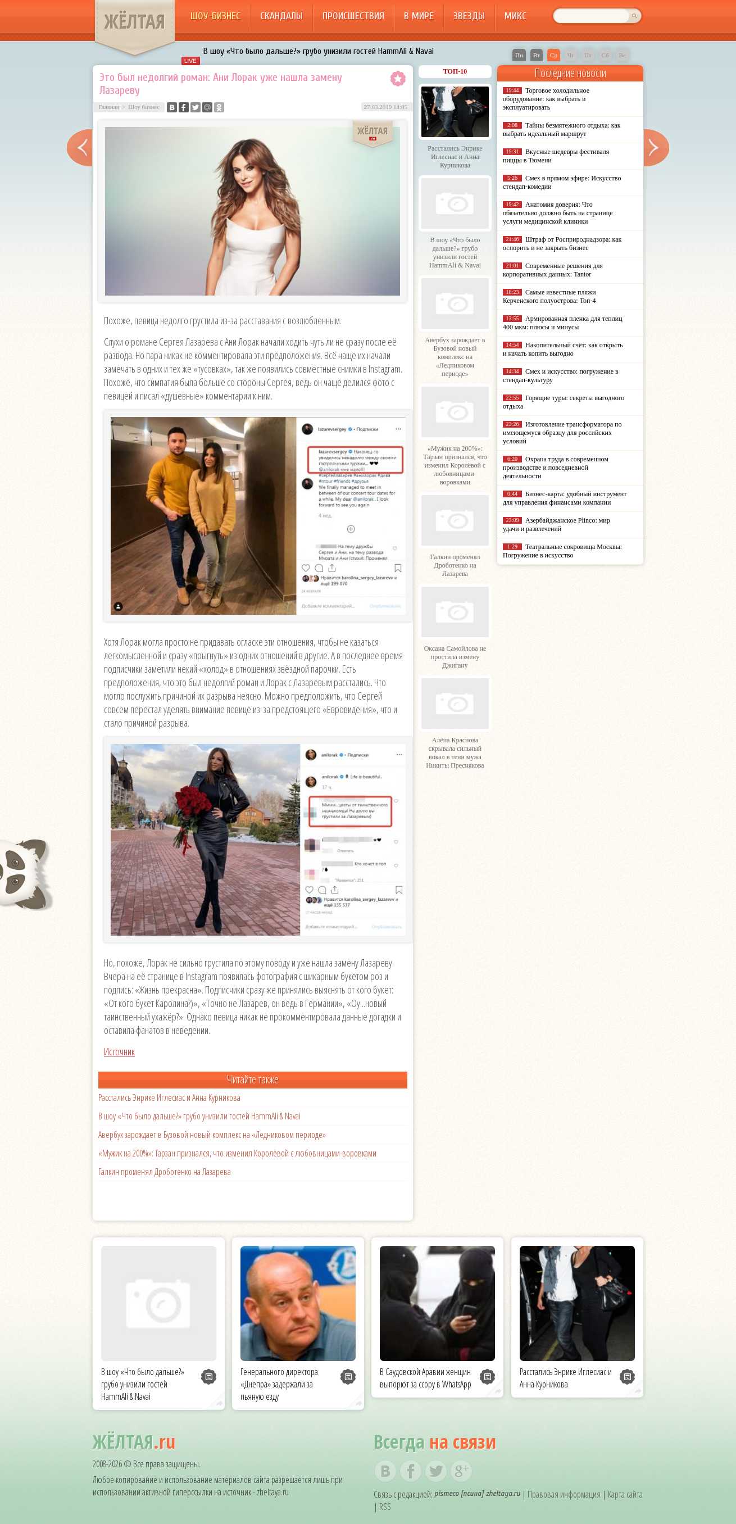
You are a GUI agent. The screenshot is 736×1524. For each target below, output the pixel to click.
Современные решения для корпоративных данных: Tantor (553, 270)
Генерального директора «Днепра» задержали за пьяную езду (279, 1384)
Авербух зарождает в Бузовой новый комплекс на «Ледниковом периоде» (212, 1134)
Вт (536, 55)
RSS (385, 1506)
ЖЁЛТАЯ (135, 21)
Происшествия (353, 16)
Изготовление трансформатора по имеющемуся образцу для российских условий (562, 432)
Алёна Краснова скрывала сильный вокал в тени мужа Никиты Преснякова (455, 752)
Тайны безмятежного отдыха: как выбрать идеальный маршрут (562, 129)
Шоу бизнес (144, 106)
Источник (119, 1051)
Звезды (469, 16)
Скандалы (281, 16)
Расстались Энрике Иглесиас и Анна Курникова (169, 1097)
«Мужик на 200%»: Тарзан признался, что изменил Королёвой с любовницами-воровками (237, 1153)
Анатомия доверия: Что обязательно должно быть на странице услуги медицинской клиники (557, 213)
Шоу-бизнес (215, 16)
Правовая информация (564, 1494)
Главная (108, 106)
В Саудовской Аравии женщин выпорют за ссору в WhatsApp (425, 1378)
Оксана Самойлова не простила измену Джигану (455, 657)
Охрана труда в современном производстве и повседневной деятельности (555, 467)
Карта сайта (625, 1494)
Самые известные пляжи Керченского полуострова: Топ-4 (549, 296)
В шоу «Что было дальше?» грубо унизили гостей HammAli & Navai (318, 51)
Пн (519, 55)
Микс (515, 16)
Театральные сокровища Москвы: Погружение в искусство (562, 551)
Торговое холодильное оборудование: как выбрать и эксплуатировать (546, 99)
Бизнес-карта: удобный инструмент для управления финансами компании (564, 498)
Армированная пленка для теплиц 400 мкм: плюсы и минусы (563, 323)
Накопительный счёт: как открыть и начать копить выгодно (563, 349)
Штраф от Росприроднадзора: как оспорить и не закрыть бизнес (562, 243)
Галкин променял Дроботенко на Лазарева (164, 1171)
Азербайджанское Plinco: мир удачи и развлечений (556, 524)
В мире (419, 16)
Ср (553, 55)
